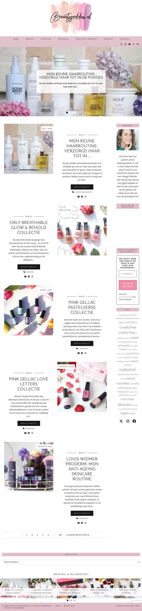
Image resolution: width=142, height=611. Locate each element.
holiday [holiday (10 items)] (134, 349)
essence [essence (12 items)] (128, 338)
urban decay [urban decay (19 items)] (132, 409)
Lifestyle (46, 39)
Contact (108, 39)
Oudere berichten (77, 535)
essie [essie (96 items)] (135, 337)
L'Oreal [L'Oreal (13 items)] (124, 354)
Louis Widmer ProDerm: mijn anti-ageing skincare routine (82, 469)
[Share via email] (78, 196)
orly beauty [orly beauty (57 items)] (125, 388)
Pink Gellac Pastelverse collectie (82, 308)
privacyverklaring (125, 297)
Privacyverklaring (14, 608)
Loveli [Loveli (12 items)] (119, 357)
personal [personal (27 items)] (123, 395)
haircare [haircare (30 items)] (123, 349)
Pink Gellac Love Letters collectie (28, 384)
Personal (63, 39)
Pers (58, 606)
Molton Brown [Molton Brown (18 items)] (132, 357)
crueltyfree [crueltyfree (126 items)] (128, 327)
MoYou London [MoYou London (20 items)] (123, 361)
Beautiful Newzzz (86, 39)
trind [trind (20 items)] (124, 409)
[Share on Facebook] (82, 196)
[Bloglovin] (134, 44)
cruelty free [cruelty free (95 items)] (127, 332)
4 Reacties (29, 428)
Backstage (69, 606)
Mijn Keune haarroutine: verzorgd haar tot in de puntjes (71, 76)
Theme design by (128, 606)
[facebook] (134, 421)
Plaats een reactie (82, 192)
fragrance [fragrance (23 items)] (126, 341)
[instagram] (127, 421)
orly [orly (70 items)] (136, 383)
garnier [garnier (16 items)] (134, 342)
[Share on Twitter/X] (85, 196)
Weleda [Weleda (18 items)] (132, 413)
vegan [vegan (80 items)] (124, 413)
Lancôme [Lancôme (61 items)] (133, 353)
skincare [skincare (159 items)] (124, 404)
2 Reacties (82, 348)
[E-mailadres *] (128, 273)
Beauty (30, 39)
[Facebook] (130, 44)
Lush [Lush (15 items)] (124, 357)
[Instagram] (126, 44)
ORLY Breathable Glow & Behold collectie (29, 228)
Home (16, 39)
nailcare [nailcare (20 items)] (127, 365)
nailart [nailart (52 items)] (135, 361)
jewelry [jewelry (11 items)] (118, 354)
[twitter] (121, 421)
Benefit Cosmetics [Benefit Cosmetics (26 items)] (125, 318)
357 (60, 535)
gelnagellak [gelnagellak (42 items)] (124, 345)
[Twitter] (122, 44)
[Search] (138, 44)
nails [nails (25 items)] (122, 378)
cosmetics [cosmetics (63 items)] (130, 322)
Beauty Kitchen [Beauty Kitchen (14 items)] (131, 315)
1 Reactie (28, 272)
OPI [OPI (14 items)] (132, 384)
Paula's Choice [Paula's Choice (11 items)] (133, 392)
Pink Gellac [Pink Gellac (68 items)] (128, 399)
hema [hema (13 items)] (130, 349)
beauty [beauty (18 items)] (121, 315)
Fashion (124, 39)
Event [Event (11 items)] (120, 342)
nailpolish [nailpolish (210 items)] (127, 369)
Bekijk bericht (82, 187)
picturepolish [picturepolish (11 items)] (132, 395)
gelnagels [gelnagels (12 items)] (134, 346)
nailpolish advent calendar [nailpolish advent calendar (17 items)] (128, 374)
